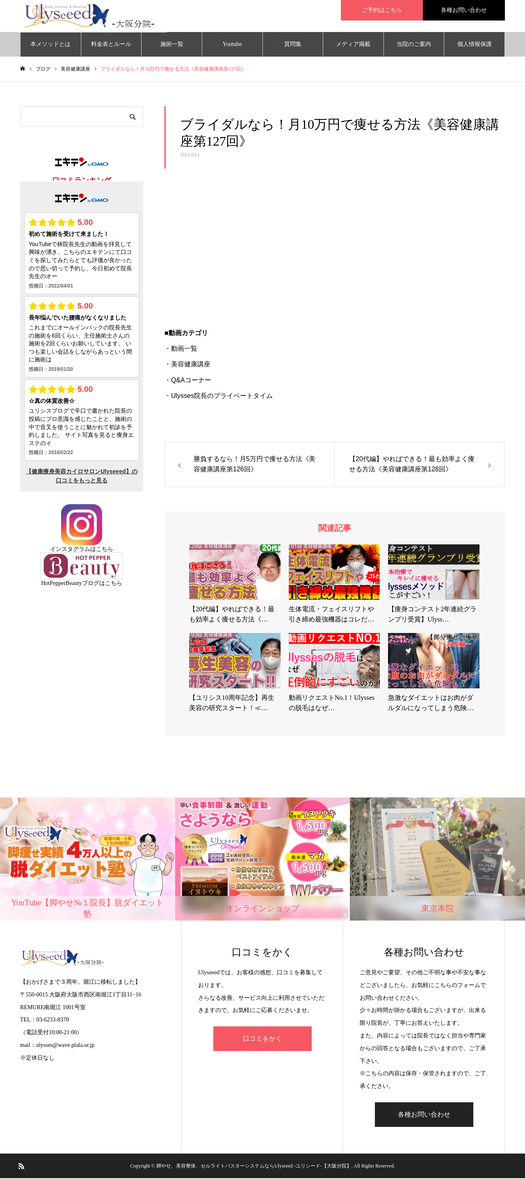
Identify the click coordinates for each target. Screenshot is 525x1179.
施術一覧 (171, 45)
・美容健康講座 (187, 365)
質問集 (292, 45)
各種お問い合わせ (464, 10)
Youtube (232, 45)
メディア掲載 (353, 45)
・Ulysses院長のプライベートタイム (218, 396)
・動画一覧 (180, 349)
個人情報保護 (474, 45)
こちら (104, 550)
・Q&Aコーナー (187, 380)
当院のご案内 (414, 45)
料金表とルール (111, 45)
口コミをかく (262, 1039)
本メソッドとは (50, 45)
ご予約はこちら (382, 10)
